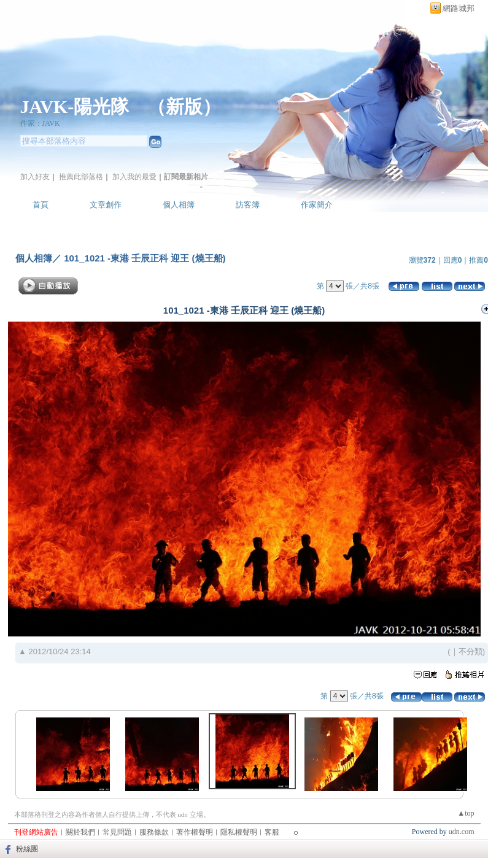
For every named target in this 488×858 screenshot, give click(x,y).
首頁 (40, 204)
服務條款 (154, 832)
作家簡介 (317, 204)
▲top (465, 813)
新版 (184, 106)
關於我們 (80, 832)
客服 (272, 832)
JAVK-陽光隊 (75, 106)
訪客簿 (248, 204)
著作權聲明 (194, 832)
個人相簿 (179, 204)
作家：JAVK (40, 123)
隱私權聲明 (238, 832)
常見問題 (117, 832)
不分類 (470, 651)
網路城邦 (458, 8)
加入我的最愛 (134, 176)
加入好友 (35, 176)
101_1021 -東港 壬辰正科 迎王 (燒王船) (143, 258)
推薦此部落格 (81, 176)
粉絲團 (27, 848)
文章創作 (106, 204)
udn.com (461, 831)
